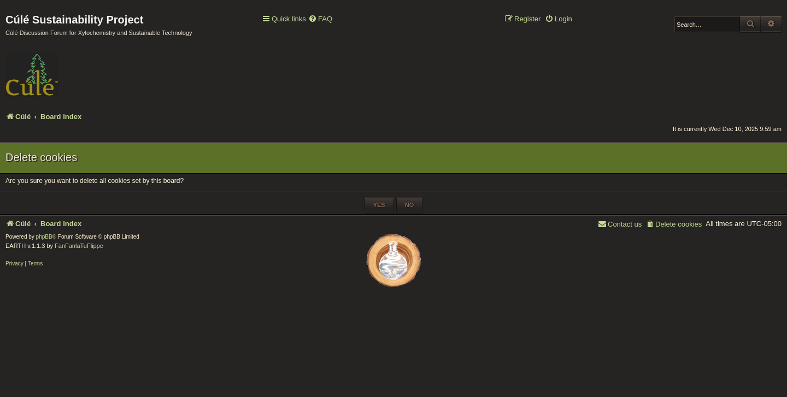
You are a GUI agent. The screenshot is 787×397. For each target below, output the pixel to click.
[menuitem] (320, 19)
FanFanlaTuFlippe (79, 245)
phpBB (44, 237)
